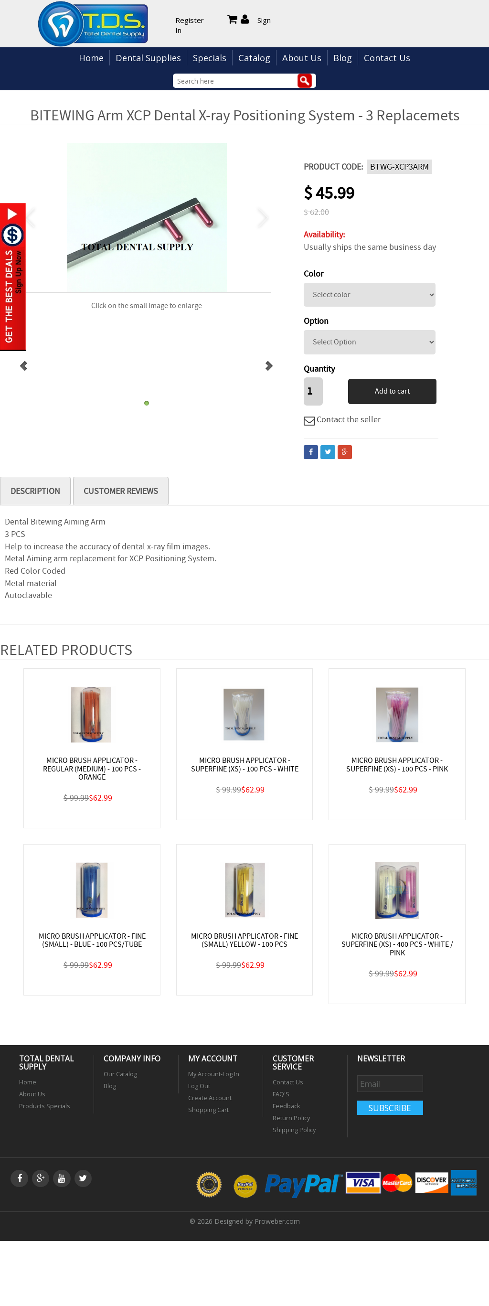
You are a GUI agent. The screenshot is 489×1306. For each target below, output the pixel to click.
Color (313, 273)
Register (189, 20)
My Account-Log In (213, 1074)
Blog (342, 58)
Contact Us (387, 58)
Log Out (199, 1085)
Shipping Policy (294, 1128)
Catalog (254, 58)
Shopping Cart (208, 1108)
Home (91, 58)
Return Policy (291, 1116)
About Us (301, 58)
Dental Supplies (148, 58)
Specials (209, 58)
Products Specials (44, 1105)
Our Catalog (120, 1074)
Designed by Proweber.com (257, 1218)
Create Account (210, 1096)
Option (316, 321)
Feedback (286, 1105)
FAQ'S (281, 1093)
